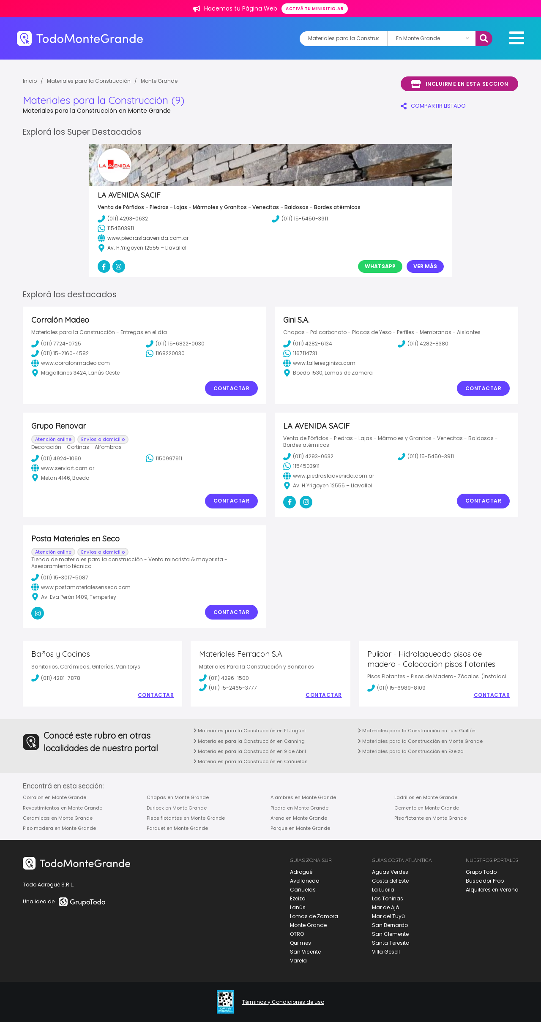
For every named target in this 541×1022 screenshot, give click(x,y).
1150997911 (164, 458)
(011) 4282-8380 (423, 344)
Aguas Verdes (390, 871)
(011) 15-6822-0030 (175, 344)
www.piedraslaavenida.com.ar (328, 476)
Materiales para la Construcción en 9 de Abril (250, 751)
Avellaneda (305, 880)
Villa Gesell (386, 951)
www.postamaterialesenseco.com (81, 587)
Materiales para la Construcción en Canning (249, 741)
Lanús (298, 907)
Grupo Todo (481, 871)
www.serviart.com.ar (62, 468)
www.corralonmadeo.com (70, 363)
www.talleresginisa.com (319, 363)
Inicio (30, 80)
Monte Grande (159, 80)
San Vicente (305, 951)
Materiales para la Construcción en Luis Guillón (416, 730)
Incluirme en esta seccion (459, 84)
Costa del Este (390, 880)
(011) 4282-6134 (307, 344)
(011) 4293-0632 (308, 456)
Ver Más (425, 266)
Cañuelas (303, 889)
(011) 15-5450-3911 (426, 456)
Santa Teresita (391, 942)
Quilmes (300, 942)
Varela (298, 960)
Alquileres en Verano (492, 889)
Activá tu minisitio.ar (315, 8)
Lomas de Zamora (314, 916)
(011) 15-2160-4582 (60, 353)
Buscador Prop (485, 880)
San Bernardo (390, 925)
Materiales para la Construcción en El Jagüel (250, 730)
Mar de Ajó (385, 907)
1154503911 (301, 466)
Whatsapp (380, 266)
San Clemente (390, 934)
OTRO (297, 934)
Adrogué (301, 871)
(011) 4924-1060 (56, 458)
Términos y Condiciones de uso (283, 1002)
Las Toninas (387, 898)
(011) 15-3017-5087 (59, 577)
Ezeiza (298, 898)
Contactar (231, 388)
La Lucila (383, 889)
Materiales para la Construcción (89, 80)
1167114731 (300, 353)
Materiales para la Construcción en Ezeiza (411, 751)
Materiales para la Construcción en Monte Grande (420, 741)
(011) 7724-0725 (56, 344)
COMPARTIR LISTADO (433, 106)
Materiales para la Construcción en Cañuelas (251, 761)
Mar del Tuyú (388, 916)
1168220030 (165, 353)
